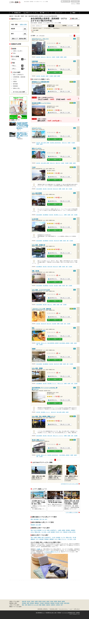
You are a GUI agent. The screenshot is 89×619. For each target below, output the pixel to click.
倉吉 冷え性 (55, 188)
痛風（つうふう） (62, 539)
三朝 (40, 519)
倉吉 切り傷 (50, 188)
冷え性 (35, 530)
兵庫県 (36, 601)
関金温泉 (33, 524)
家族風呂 (15, 86)
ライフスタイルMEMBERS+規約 (68, 612)
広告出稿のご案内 (53, 609)
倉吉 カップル (44, 343)
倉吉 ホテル (43, 57)
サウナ (61, 532)
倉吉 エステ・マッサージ (58, 435)
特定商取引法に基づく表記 (51, 612)
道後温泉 (52, 603)
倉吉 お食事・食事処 (45, 142)
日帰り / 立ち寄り (17, 51)
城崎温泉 (37, 603)
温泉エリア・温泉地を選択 (19, 38)
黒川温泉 (57, 603)
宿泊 (32, 530)
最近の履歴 (75, 1)
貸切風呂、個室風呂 (70, 530)
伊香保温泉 (47, 603)
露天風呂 (39, 530)
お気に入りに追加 (66, 46)
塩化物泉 (53, 532)
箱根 (28, 603)
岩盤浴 (15, 81)
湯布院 (61, 603)
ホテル (32, 532)
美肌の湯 (65, 532)
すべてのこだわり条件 (19, 91)
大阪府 (47, 601)
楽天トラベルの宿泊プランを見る (54, 49)
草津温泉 (24, 603)
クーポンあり (47, 28)
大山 (43, 519)
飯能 (40, 604)
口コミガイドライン (63, 609)
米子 (46, 519)
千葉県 (32, 601)
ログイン (73, 3)
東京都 (44, 601)
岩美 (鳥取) (36, 519)
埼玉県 (28, 601)
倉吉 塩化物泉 (39, 188)
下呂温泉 (42, 603)
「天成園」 (38, 549)
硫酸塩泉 (33, 539)
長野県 (55, 601)
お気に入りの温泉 (65, 1)
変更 (25, 28)
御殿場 (43, 604)
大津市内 (58, 604)
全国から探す (23, 24)
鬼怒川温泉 (66, 603)
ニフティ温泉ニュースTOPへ (72, 512)
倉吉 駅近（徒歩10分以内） (55, 142)
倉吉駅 (53, 57)
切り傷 (57, 532)
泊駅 (67, 188)
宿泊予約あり (56, 28)
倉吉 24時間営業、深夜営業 (53, 343)
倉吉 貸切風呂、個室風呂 (64, 343)
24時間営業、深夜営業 (19, 77)
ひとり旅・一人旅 (46, 532)
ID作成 (78, 3)
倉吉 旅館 (43, 76)
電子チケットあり (37, 28)
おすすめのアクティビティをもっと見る (69, 483)
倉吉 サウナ (49, 57)
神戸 (62, 604)
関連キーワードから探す (15, 606)
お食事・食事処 (61, 530)
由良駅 (65, 57)
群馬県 (40, 601)
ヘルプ (70, 609)
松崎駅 (61, 57)
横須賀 (29, 604)
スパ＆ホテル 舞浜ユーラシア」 (51, 551)
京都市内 (53, 604)
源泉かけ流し (38, 532)
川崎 (26, 604)
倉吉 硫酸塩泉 (45, 214)
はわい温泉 (38, 524)
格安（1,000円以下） (52, 530)
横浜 (23, 604)
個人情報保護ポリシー (40, 612)
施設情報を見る (53, 46)
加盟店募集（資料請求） (43, 609)
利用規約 (59, 612)
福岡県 (63, 601)
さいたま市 (36, 604)
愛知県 (59, 601)
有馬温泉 (32, 603)
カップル (44, 530)
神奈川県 (24, 601)
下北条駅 (57, 57)
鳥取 (32, 519)
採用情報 (78, 612)
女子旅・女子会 (71, 532)
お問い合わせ (77, 609)
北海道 (51, 601)
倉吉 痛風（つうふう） (58, 214)
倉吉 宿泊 (38, 57)
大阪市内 (48, 604)
